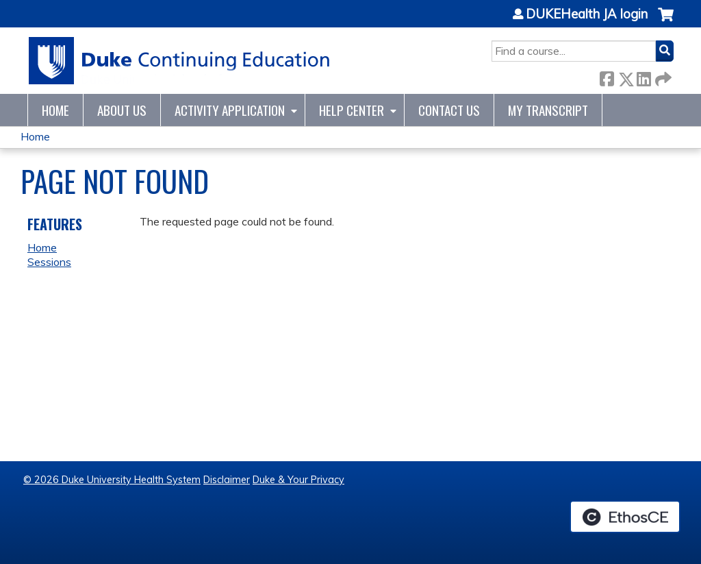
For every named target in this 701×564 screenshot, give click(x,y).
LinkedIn (643, 76)
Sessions (49, 262)
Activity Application (230, 110)
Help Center (351, 110)
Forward (662, 76)
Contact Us (449, 110)
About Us (121, 110)
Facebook (606, 76)
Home (55, 110)
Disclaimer (226, 480)
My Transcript (548, 110)
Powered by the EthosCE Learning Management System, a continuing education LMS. (625, 516)
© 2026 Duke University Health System (112, 480)
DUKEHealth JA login (587, 14)
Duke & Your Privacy (298, 480)
